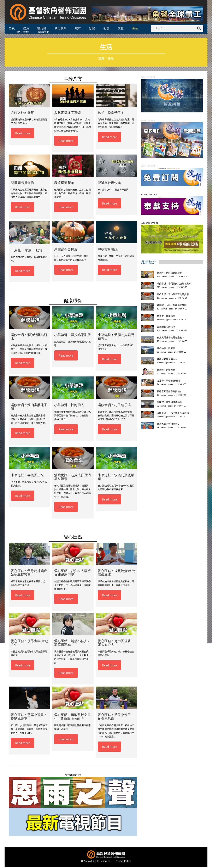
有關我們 (43, 32)
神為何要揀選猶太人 (167, 358)
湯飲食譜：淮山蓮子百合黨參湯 (173, 294)
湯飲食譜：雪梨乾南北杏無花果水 (174, 283)
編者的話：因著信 (166, 348)
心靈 (107, 28)
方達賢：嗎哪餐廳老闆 (168, 380)
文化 (121, 28)
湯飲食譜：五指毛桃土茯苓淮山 (173, 412)
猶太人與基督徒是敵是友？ (170, 337)
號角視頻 (61, 28)
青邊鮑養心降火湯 (166, 326)
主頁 (12, 28)
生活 (135, 28)
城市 (78, 28)
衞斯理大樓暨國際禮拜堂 (169, 402)
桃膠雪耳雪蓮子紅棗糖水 (169, 391)
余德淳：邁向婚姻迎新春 (170, 272)
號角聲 (41, 28)
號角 (26, 28)
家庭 (92, 28)
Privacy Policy (123, 860)
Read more (22, 133)
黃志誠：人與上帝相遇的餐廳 (172, 305)
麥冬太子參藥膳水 (166, 315)
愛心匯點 (23, 32)
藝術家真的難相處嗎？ (168, 423)
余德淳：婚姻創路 (166, 369)
